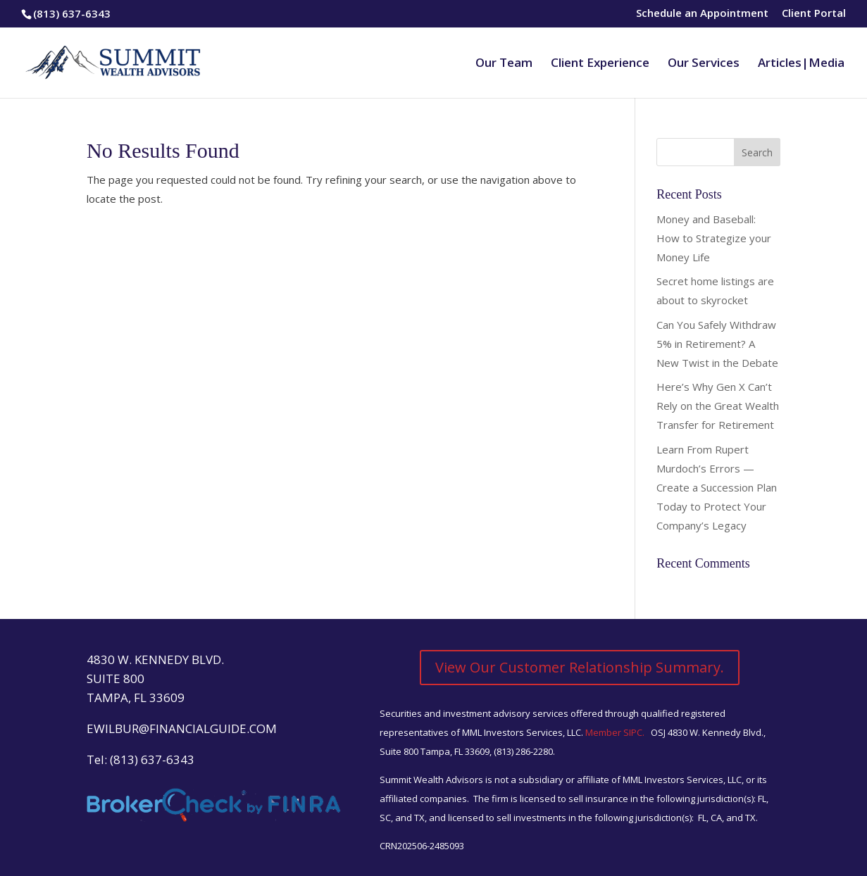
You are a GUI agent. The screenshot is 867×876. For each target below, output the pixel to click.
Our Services (704, 64)
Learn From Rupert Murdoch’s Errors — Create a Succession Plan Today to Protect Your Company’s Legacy (716, 487)
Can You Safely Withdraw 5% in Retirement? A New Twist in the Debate (717, 344)
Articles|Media (801, 64)
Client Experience (600, 64)
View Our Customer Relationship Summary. (579, 667)
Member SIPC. (616, 732)
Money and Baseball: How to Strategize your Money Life (713, 238)
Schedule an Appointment (702, 14)
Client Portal (814, 14)
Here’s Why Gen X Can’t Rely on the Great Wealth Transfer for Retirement (717, 406)
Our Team (503, 64)
